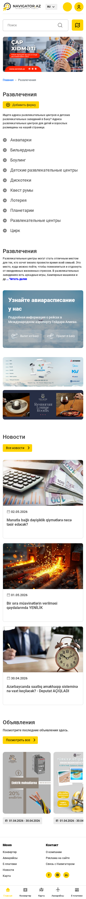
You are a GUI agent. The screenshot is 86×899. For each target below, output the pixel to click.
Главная (8, 80)
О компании (54, 852)
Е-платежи (10, 864)
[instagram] (58, 875)
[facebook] (49, 875)
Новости (8, 870)
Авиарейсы (10, 858)
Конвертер (10, 852)
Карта (7, 875)
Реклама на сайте (57, 858)
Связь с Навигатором (60, 864)
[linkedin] (66, 875)
